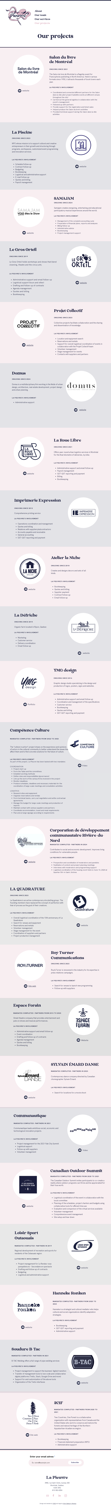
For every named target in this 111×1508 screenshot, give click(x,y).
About (38, 11)
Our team (40, 15)
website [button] (82, 166)
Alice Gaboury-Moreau (69, 1503)
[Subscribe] (75, 1462)
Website (84, 1040)
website (25, 91)
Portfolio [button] (31, 704)
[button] (25, 704)
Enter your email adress (42, 1457)
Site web (34, 1435)
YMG (54, 1503)
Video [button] (85, 1150)
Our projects (42, 23)
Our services (42, 19)
